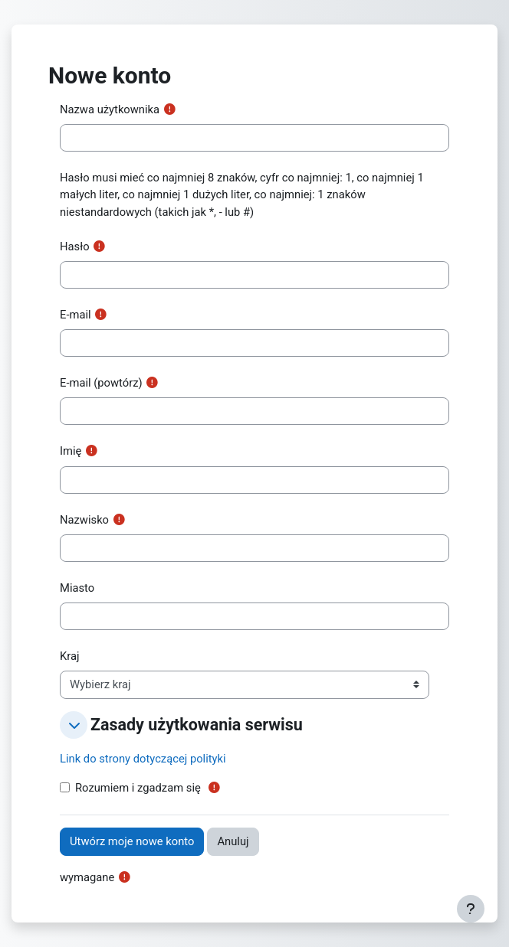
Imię (70, 451)
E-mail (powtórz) (101, 383)
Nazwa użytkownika (109, 109)
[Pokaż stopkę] (470, 909)
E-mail (75, 315)
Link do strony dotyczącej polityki (143, 759)
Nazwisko (84, 520)
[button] (73, 725)
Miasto (77, 588)
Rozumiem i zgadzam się (138, 788)
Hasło (75, 246)
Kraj (70, 656)
